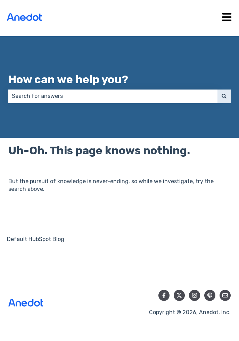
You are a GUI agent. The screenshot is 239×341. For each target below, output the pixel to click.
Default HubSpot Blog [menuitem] (35, 239)
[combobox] (112, 96)
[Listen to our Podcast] (209, 295)
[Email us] (225, 295)
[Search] (224, 96)
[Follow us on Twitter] (179, 295)
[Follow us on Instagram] (194, 295)
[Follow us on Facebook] (164, 295)
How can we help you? (68, 79)
